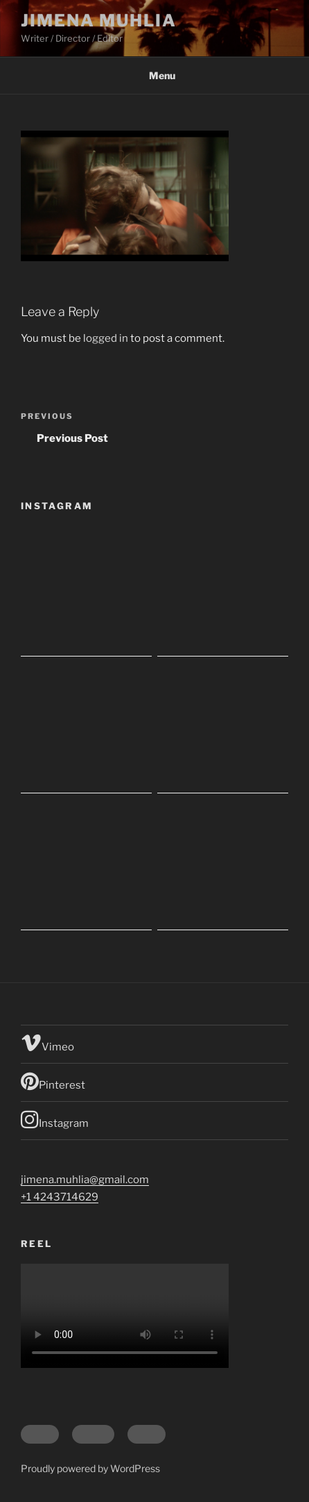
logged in (105, 338)
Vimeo (47, 1042)
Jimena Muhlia (99, 20)
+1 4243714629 (59, 1197)
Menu (154, 75)
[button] (125, 196)
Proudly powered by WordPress (90, 1468)
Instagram (55, 1119)
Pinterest (53, 1081)
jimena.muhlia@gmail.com (85, 1179)
